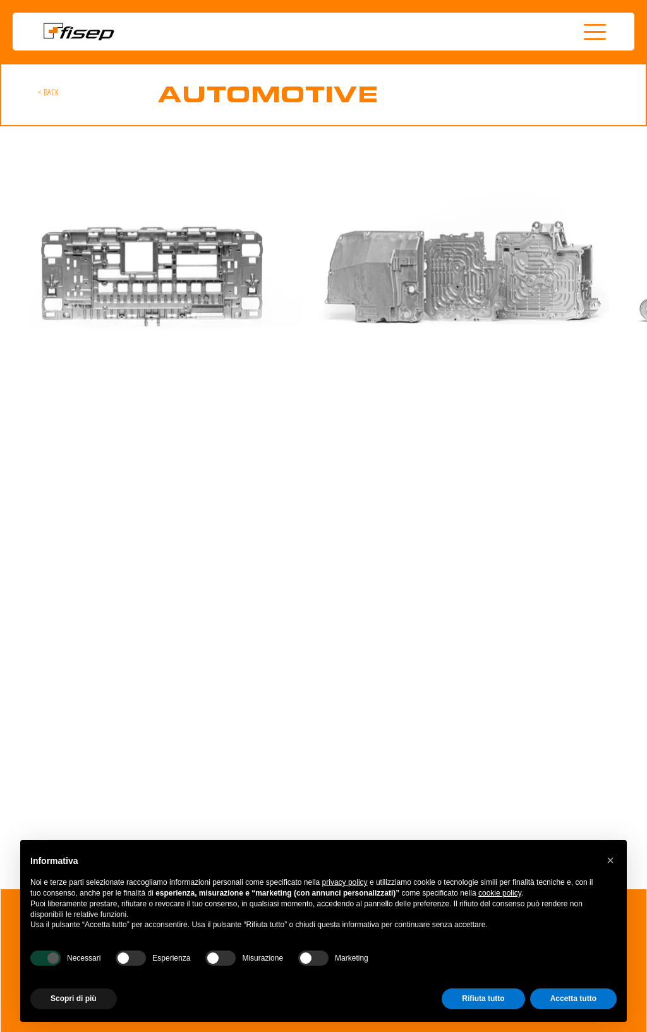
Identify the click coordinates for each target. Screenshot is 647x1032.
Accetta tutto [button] (573, 998)
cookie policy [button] (499, 893)
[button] (595, 32)
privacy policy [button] (345, 882)
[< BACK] (49, 92)
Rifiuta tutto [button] (483, 998)
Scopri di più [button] (74, 998)
